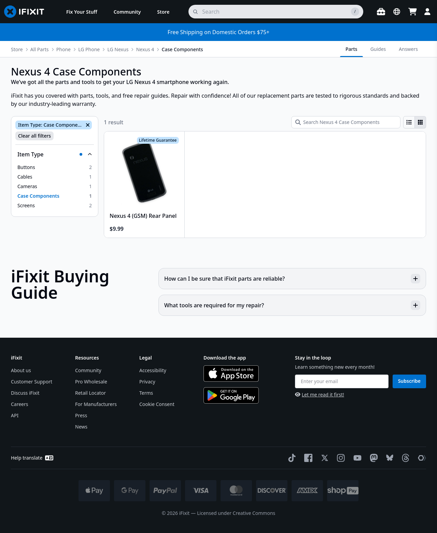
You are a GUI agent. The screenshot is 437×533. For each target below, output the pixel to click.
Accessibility (152, 370)
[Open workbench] (381, 11)
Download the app (224, 357)
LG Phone (89, 49)
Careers (19, 404)
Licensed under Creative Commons (236, 513)
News (81, 426)
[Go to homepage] (27, 11)
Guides (378, 49)
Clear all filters (34, 135)
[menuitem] (81, 11)
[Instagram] (339, 458)
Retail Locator (90, 393)
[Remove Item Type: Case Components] (87, 125)
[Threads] (404, 458)
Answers (408, 49)
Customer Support (31, 381)
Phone (63, 49)
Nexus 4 (145, 49)
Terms (146, 393)
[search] (275, 11)
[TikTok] (290, 458)
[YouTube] (356, 458)
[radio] (409, 122)
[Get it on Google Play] (231, 395)
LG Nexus (117, 49)
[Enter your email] (342, 381)
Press (81, 415)
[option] (54, 167)
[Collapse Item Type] (54, 154)
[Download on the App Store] (231, 373)
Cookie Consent (156, 404)
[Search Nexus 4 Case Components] (345, 122)
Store (17, 49)
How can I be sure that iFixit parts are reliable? (292, 278)
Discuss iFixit (25, 393)
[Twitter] (323, 458)
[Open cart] (412, 11)
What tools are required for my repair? (292, 305)
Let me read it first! (319, 394)
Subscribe (409, 381)
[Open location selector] (397, 11)
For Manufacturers (96, 404)
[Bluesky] (388, 457)
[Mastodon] (372, 458)
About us (21, 370)
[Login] (427, 11)
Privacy (147, 381)
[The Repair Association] (420, 458)
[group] (414, 122)
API (14, 415)
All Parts (39, 49)
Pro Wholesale (91, 381)
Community (88, 370)
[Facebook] (306, 458)
